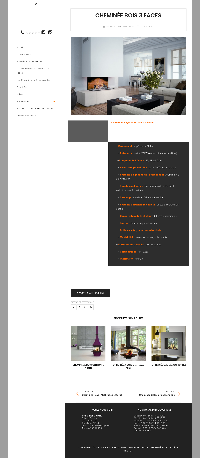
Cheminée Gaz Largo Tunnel (169, 364)
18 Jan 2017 (146, 27)
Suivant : (159, 393)
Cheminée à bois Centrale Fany (128, 366)
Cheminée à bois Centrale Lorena (88, 366)
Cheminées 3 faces (125, 27)
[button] (36, 4)
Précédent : (99, 393)
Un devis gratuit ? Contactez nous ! (128, 286)
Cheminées (111, 27)
